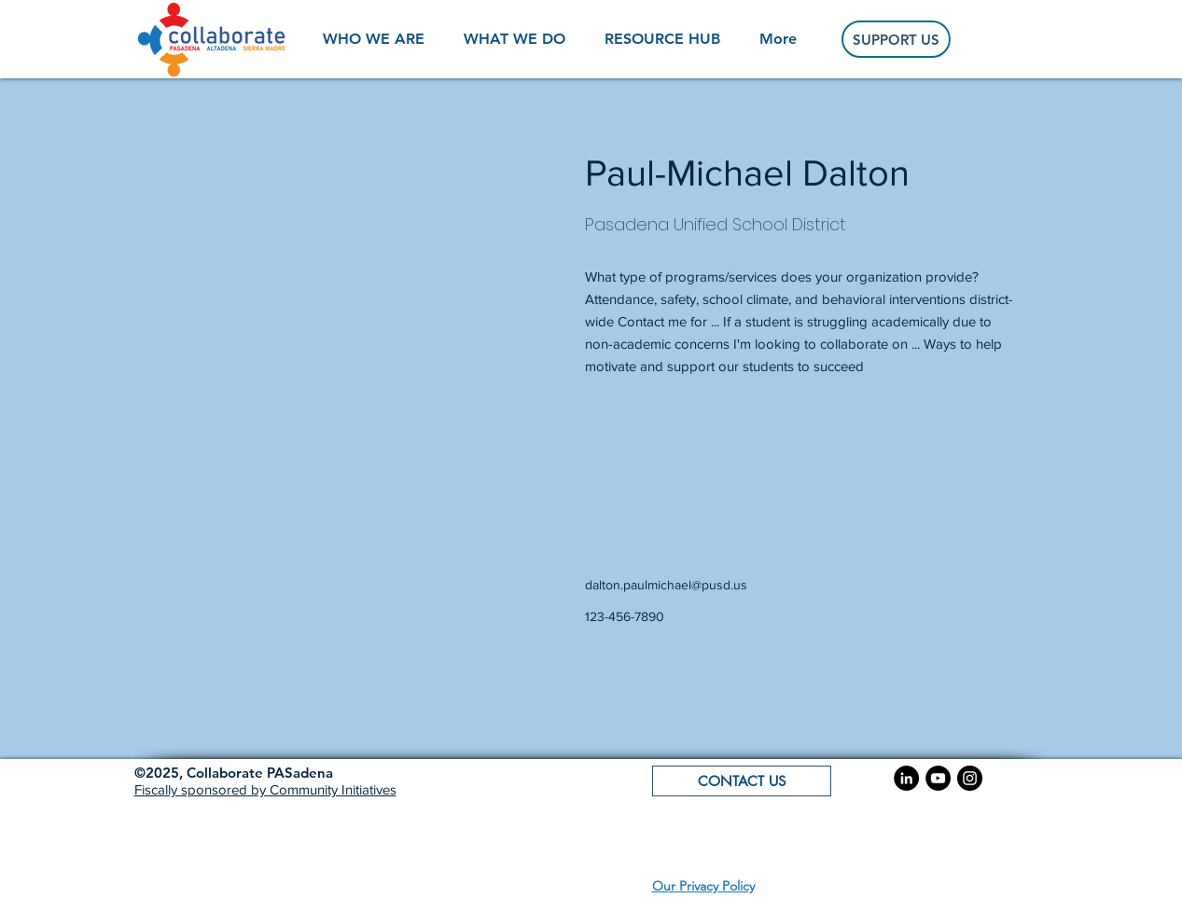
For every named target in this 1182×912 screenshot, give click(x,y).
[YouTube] (938, 778)
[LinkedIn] (906, 778)
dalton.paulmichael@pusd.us (666, 584)
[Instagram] (969, 778)
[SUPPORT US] (896, 39)
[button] (233, 773)
